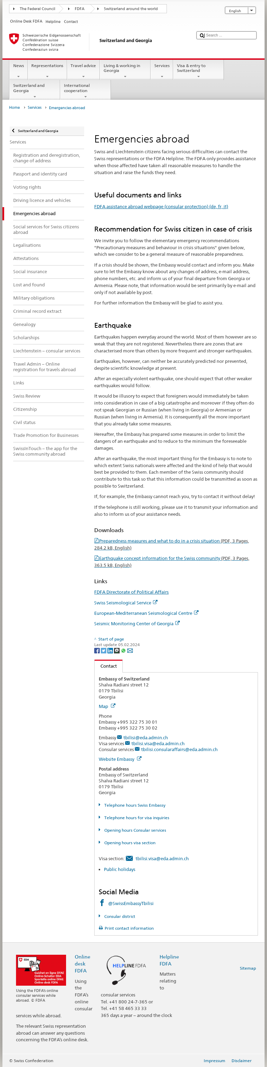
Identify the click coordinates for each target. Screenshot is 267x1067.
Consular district (119, 916)
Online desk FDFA (82, 964)
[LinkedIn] (110, 650)
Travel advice (83, 71)
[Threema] (117, 650)
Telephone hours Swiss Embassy (134, 805)
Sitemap (248, 968)
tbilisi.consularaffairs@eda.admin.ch (179, 749)
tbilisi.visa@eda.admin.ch (158, 743)
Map (107, 706)
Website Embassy (120, 759)
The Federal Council (37, 9)
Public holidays (119, 869)
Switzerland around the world (131, 9)
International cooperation (85, 91)
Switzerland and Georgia (35, 91)
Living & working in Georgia (125, 71)
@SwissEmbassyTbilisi (131, 903)
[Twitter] (104, 650)
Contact (106, 666)
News (18, 71)
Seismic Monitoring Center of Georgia (137, 623)
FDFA (79, 9)
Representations (47, 71)
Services (162, 71)
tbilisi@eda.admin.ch (145, 737)
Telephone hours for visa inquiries (136, 817)
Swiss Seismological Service (125, 602)
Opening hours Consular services (134, 830)
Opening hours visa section (129, 842)
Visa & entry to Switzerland (198, 71)
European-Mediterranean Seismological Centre (146, 613)
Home (14, 107)
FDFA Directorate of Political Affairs (131, 592)
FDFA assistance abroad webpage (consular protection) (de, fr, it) (161, 206)
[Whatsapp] (124, 650)
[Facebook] (97, 650)
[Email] (130, 650)
